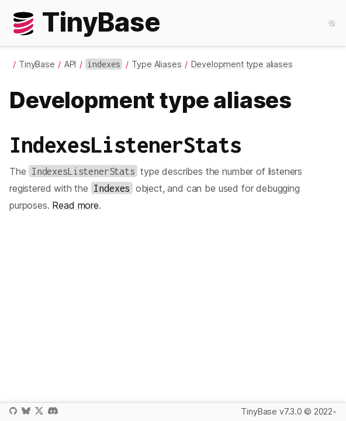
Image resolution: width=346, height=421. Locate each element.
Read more (75, 205)
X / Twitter (39, 411)
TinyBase (37, 64)
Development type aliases (242, 64)
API (70, 64)
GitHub (13, 411)
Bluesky (26, 411)
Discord (53, 411)
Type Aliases (156, 64)
